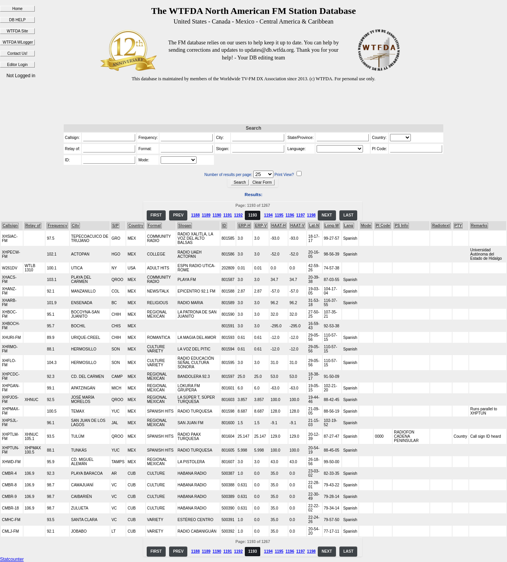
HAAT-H (278, 225)
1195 (279, 215)
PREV (178, 215)
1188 (195, 215)
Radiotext (441, 225)
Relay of (33, 225)
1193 (252, 215)
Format (154, 225)
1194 (268, 215)
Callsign (10, 225)
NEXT (327, 215)
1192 (238, 215)
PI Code (383, 225)
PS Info (401, 225)
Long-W (332, 225)
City (75, 225)
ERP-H (244, 225)
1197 (300, 215)
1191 (227, 215)
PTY (458, 225)
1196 (289, 215)
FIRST (156, 215)
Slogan (184, 225)
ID (224, 225)
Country (135, 225)
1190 (217, 215)
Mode (366, 225)
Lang (348, 225)
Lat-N (314, 225)
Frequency (57, 225)
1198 (311, 215)
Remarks (479, 225)
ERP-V (261, 225)
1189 (206, 215)
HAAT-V (297, 225)
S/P (115, 225)
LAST (348, 215)
